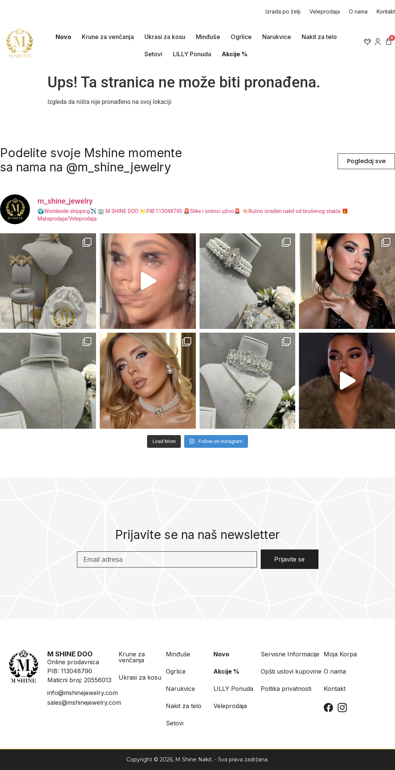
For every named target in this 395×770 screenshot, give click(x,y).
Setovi (153, 54)
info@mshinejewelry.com (82, 692)
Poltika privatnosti (286, 688)
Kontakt (386, 11)
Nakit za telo (319, 37)
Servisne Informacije (290, 654)
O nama (358, 11)
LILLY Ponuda (192, 54)
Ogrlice (241, 37)
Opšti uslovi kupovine (291, 671)
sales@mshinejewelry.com (84, 702)
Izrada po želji (283, 11)
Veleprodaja (324, 11)
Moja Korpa (340, 654)
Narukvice (276, 37)
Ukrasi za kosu (164, 37)
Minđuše (208, 37)
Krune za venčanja (108, 37)
